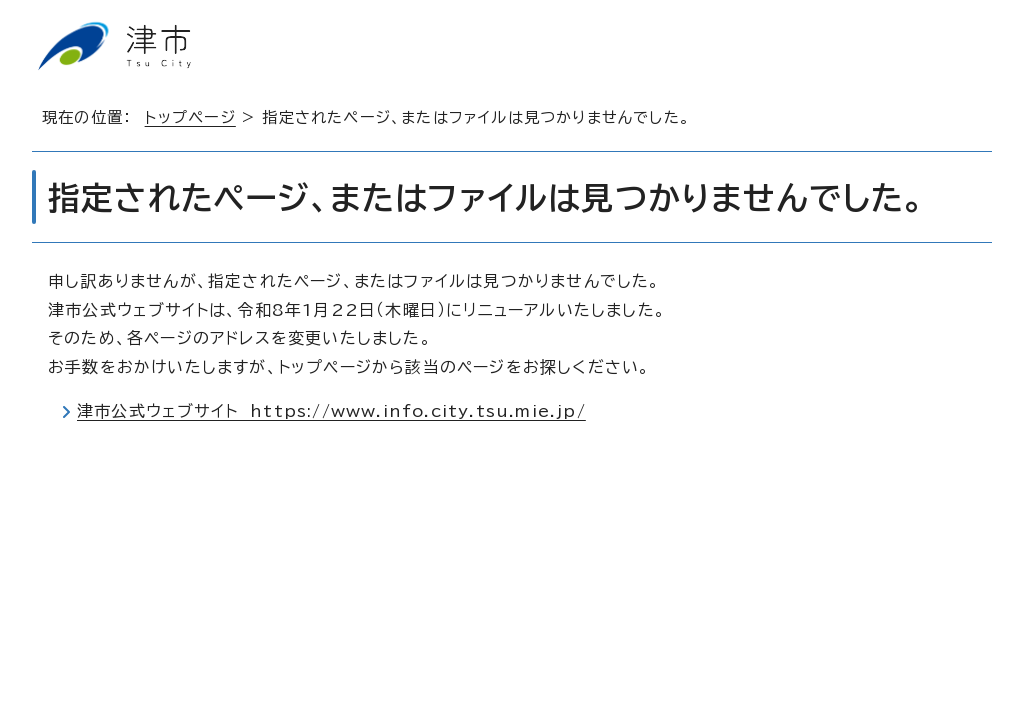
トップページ (190, 117)
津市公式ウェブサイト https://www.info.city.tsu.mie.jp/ (331, 411)
